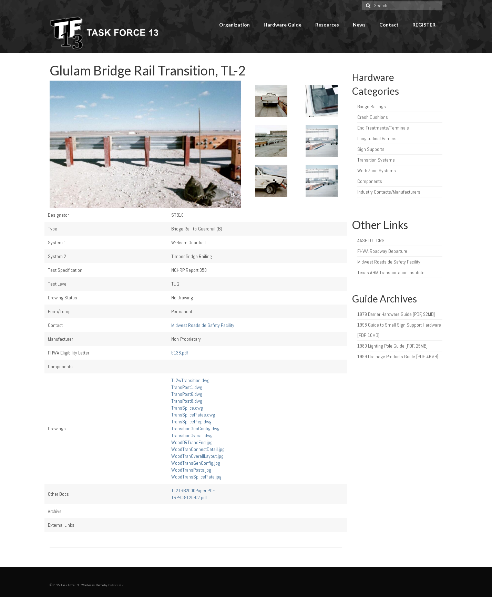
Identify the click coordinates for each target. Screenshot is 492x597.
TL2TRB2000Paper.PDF (193, 490)
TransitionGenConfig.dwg (195, 428)
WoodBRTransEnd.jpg (192, 442)
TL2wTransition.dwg (190, 380)
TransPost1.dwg (186, 387)
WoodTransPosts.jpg (191, 470)
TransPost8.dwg (186, 401)
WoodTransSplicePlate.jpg (196, 477)
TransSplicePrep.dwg (191, 422)
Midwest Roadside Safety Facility (202, 325)
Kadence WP (115, 585)
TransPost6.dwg (186, 394)
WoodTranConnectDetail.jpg (198, 449)
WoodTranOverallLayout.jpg (197, 456)
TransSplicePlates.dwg (193, 415)
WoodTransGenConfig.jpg (195, 463)
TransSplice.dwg (187, 408)
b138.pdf (179, 353)
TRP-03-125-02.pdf (189, 497)
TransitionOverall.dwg (192, 435)
